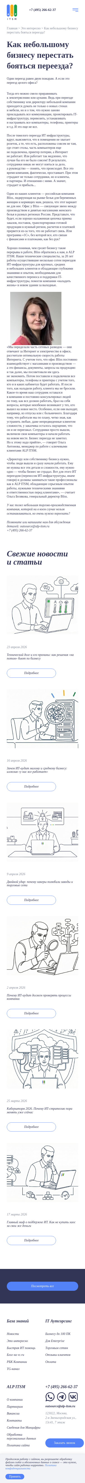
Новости (13, 1334)
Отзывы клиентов (57, 1355)
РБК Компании (17, 1362)
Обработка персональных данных (21, 1436)
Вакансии (13, 1413)
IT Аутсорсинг (58, 1321)
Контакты (14, 1420)
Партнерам (15, 1406)
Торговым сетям (56, 1348)
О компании (15, 1399)
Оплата (50, 1362)
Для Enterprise (54, 1341)
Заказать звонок (64, 1443)
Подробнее (31, 673)
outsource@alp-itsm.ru (34, 526)
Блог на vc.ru (15, 1355)
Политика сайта (18, 1445)
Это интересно (31, 28)
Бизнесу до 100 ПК (57, 1334)
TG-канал (13, 1369)
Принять (15, 1476)
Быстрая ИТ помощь (21, 1348)
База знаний (18, 1321)
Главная (12, 28)
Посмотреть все (42, 1286)
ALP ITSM (16, 1386)
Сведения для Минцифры (23, 1427)
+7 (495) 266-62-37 (42, 10)
